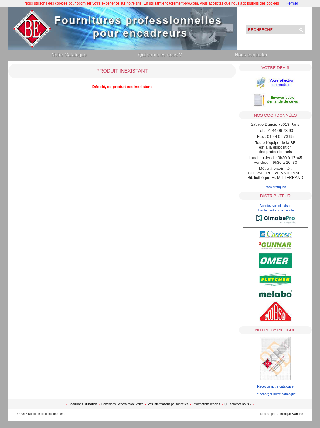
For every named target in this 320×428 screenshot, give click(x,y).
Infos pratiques (275, 187)
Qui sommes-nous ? (160, 54)
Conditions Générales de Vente (122, 404)
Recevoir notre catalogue (275, 386)
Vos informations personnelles (168, 404)
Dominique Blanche (289, 414)
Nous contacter (251, 54)
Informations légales (206, 404)
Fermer (292, 3)
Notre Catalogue (69, 54)
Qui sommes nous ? (237, 404)
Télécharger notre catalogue (275, 394)
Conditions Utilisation (83, 404)
